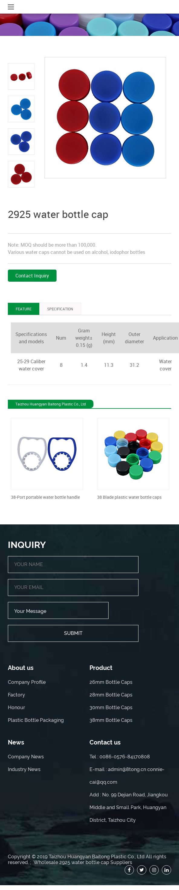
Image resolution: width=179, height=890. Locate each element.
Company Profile (27, 682)
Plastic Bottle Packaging (36, 720)
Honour (16, 707)
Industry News (24, 769)
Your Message (58, 610)
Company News (26, 757)
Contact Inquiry (32, 275)
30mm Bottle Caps (111, 707)
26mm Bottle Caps (111, 682)
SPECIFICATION (60, 308)
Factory (16, 695)
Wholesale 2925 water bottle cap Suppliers (83, 862)
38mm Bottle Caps (111, 720)
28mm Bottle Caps (111, 695)
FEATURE (23, 308)
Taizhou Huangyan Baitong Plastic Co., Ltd (97, 857)
